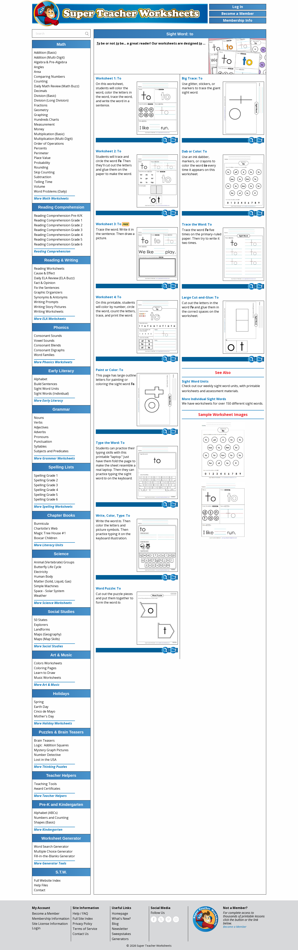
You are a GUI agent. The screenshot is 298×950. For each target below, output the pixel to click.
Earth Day (41, 707)
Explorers (41, 625)
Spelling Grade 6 (46, 499)
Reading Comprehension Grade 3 (58, 230)
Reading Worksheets (49, 268)
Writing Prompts (46, 302)
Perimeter (41, 153)
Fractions (40, 105)
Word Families (44, 355)
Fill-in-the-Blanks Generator (54, 856)
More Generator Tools (50, 863)
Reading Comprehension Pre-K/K (58, 215)
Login (36, 928)
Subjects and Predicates (51, 451)
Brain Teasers (44, 740)
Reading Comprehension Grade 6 (58, 244)
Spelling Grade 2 (46, 480)
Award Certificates (47, 788)
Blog (115, 923)
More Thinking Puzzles (50, 766)
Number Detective (47, 755)
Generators (120, 939)
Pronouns (41, 437)
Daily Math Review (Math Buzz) (56, 86)
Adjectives (41, 427)
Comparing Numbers (49, 76)
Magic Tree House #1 (50, 533)
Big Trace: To (192, 78)
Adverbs (40, 432)
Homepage (120, 913)
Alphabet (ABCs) (46, 813)
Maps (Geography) (47, 634)
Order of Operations (49, 143)
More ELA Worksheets (50, 319)
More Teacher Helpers (50, 796)
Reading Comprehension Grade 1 (58, 220)
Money (39, 129)
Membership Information (50, 918)
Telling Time (43, 182)
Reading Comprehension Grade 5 (58, 239)
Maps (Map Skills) (47, 639)
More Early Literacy (48, 400)
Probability (42, 163)
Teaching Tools (45, 784)
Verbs (38, 422)
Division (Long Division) (51, 100)
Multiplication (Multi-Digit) (53, 138)
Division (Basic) (45, 96)
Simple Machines (46, 586)
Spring (39, 702)
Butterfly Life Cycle (47, 567)
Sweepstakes (121, 934)
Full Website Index (47, 880)
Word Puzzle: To (108, 588)
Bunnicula (41, 523)
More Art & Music (47, 684)
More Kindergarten (48, 829)
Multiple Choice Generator (53, 851)
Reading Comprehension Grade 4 (58, 235)
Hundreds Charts (46, 119)
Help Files (41, 885)
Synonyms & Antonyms (51, 297)
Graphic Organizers (48, 292)
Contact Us (81, 934)
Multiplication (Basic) (49, 134)
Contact (39, 890)
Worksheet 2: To (108, 151)
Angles (39, 67)
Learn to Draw (44, 673)
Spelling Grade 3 (46, 485)
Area (37, 72)
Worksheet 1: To (108, 78)
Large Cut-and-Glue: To (200, 297)
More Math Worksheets (51, 198)
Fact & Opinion (44, 283)
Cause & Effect (44, 273)
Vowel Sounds (44, 340)
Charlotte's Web (46, 528)
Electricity (41, 572)
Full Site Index (83, 918)
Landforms (42, 629)
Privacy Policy (82, 923)
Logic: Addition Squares (51, 745)
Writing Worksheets (48, 311)
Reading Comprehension (52, 251)
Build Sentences (45, 384)
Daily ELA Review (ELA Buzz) (54, 278)
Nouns (39, 418)
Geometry (41, 110)
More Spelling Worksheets (53, 506)
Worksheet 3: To (108, 224)
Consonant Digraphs (49, 350)
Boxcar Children (45, 538)
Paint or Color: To (109, 370)
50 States (40, 620)
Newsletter (120, 929)
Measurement (44, 124)
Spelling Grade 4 (46, 490)
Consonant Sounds (48, 336)
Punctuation (43, 441)
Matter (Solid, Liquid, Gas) (52, 581)
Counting (41, 81)
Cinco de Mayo (44, 711)
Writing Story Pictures (50, 307)
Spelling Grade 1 (46, 475)
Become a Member (46, 913)
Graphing (41, 115)
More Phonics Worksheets (53, 362)
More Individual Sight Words (204, 399)
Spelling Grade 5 (46, 494)
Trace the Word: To (197, 224)
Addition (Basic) (45, 52)
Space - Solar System (49, 591)
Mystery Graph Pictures (51, 750)
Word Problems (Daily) (50, 191)
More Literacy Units (48, 545)
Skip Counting (44, 172)
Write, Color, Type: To (113, 515)
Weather (40, 595)
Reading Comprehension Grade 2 (58, 225)
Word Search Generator (51, 846)
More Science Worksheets (53, 603)
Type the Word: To (110, 443)
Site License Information (50, 923)
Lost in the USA (45, 759)
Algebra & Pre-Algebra (50, 62)
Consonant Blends (47, 345)
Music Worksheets (47, 677)
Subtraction (42, 177)
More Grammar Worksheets (54, 458)
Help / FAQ (80, 913)
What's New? (121, 918)
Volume (39, 186)
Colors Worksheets (48, 663)
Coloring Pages (45, 668)
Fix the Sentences (46, 287)
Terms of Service (85, 929)
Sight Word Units (46, 388)
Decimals (40, 91)
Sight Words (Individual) (51, 393)
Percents (40, 148)
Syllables (40, 446)
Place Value (42, 158)
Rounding (41, 167)
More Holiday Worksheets (53, 723)
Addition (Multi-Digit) (49, 57)
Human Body (43, 576)
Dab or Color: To (194, 151)
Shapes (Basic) (44, 822)
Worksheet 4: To (108, 297)
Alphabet (40, 379)
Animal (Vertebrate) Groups (54, 562)
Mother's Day (44, 716)
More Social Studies (48, 646)
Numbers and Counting (51, 817)
